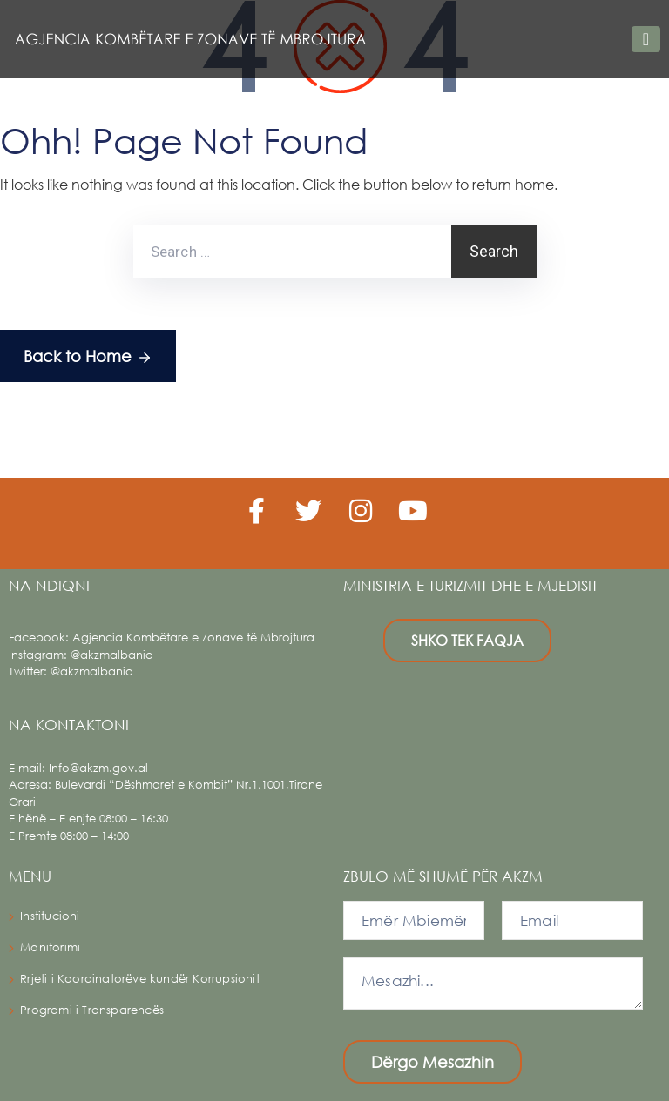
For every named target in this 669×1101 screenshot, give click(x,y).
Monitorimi (50, 947)
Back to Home (88, 357)
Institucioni (49, 916)
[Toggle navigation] (646, 39)
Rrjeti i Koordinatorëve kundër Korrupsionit (140, 978)
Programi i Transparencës (92, 1010)
